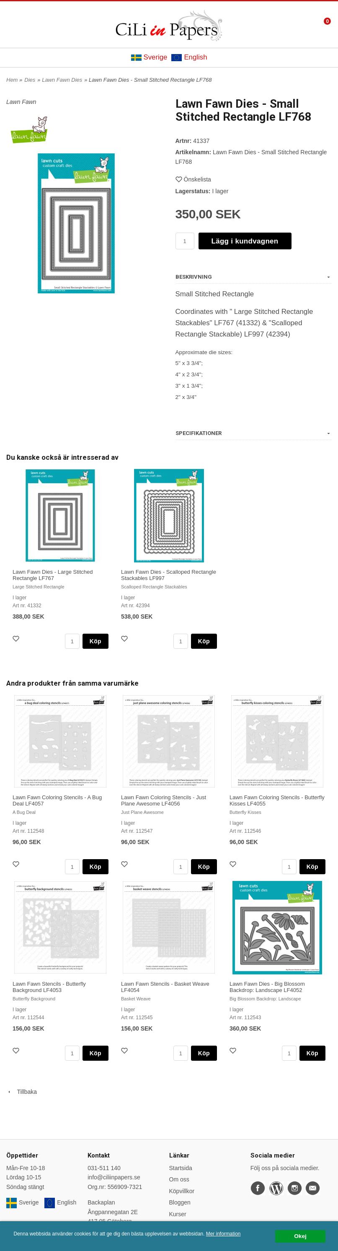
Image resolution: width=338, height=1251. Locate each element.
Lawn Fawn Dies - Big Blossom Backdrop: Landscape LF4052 (267, 987)
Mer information (223, 1234)
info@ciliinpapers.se (114, 1177)
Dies (29, 80)
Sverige (149, 57)
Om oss (179, 1179)
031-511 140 (104, 1168)
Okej (300, 1236)
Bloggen (180, 1202)
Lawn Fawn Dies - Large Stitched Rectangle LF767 (53, 575)
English (189, 57)
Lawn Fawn (21, 101)
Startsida (180, 1168)
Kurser (177, 1214)
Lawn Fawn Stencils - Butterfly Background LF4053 (49, 987)
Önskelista (193, 179)
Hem (12, 80)
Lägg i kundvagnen (245, 241)
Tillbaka (21, 1091)
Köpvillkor (182, 1191)
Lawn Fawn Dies (62, 80)
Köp (95, 641)
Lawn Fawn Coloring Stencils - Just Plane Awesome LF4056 (163, 800)
